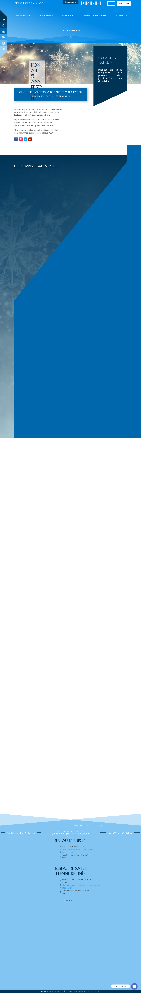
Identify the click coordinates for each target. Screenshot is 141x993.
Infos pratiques (71, 30)
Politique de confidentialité (77, 991)
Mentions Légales (60, 991)
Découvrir (68, 16)
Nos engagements (94, 991)
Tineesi (50, 991)
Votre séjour (23, 16)
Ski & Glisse (46, 16)
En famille (121, 16)
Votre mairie (124, 3)
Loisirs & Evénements (94, 16)
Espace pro (70, 900)
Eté (112, 3)
